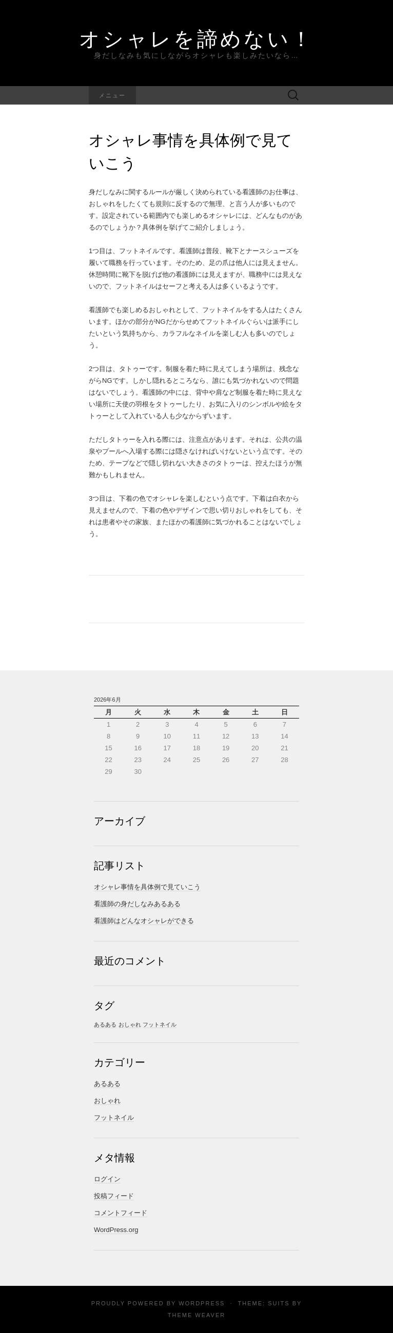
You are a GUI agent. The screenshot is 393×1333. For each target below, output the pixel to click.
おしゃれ (107, 1100)
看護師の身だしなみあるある (137, 904)
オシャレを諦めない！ (196, 38)
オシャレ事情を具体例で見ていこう (147, 887)
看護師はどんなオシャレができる (144, 921)
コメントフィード (120, 1213)
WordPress (202, 1303)
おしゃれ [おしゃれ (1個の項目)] (130, 1024)
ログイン (107, 1179)
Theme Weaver (196, 1315)
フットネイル (114, 1117)
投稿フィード (114, 1196)
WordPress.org (116, 1230)
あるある (107, 1084)
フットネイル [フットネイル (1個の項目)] (159, 1024)
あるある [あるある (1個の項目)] (105, 1024)
